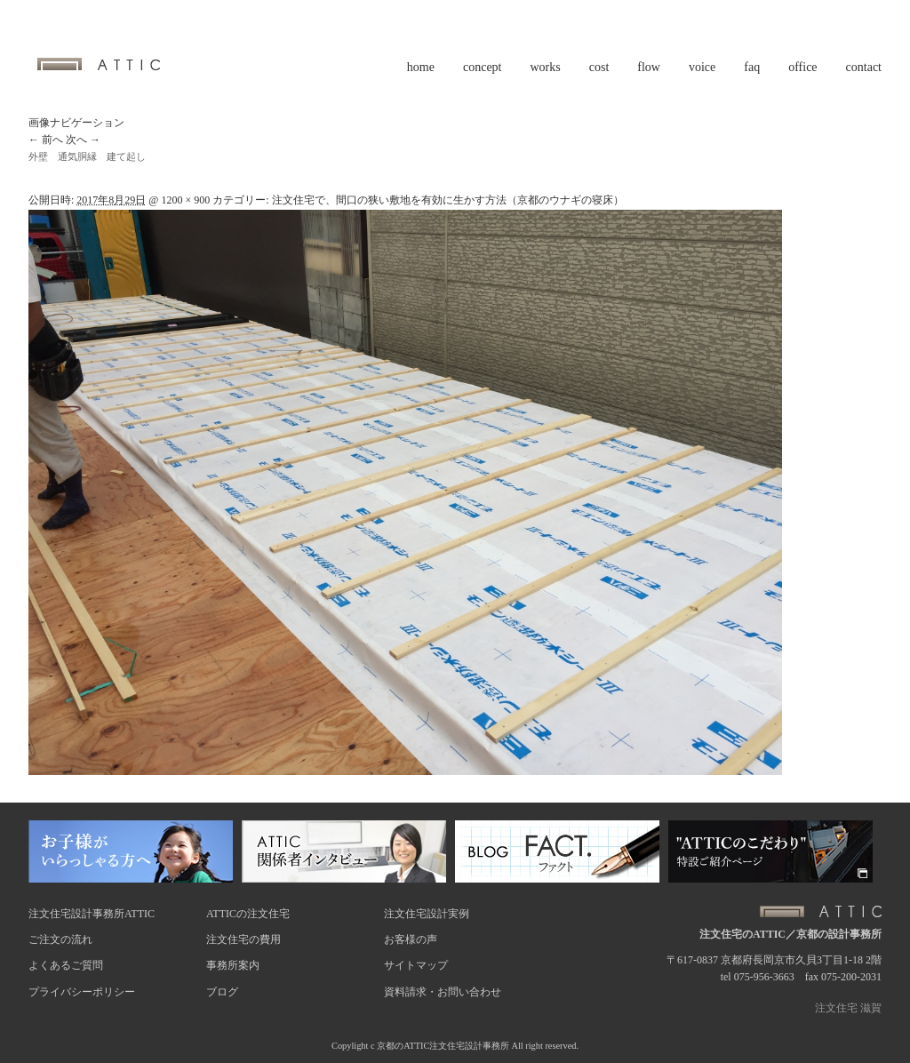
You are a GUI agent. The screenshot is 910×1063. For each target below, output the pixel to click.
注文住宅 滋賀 (848, 1008)
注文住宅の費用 (243, 939)
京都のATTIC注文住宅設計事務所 (443, 1046)
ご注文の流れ (60, 939)
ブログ (222, 992)
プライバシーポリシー (81, 992)
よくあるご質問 (65, 965)
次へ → (83, 139)
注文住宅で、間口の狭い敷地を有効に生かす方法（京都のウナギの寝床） (448, 200)
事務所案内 (232, 965)
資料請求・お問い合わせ (442, 992)
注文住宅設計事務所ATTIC (91, 913)
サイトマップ (416, 965)
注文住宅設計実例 (426, 913)
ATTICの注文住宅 (248, 913)
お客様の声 (410, 939)
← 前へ (45, 139)
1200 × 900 (185, 200)
